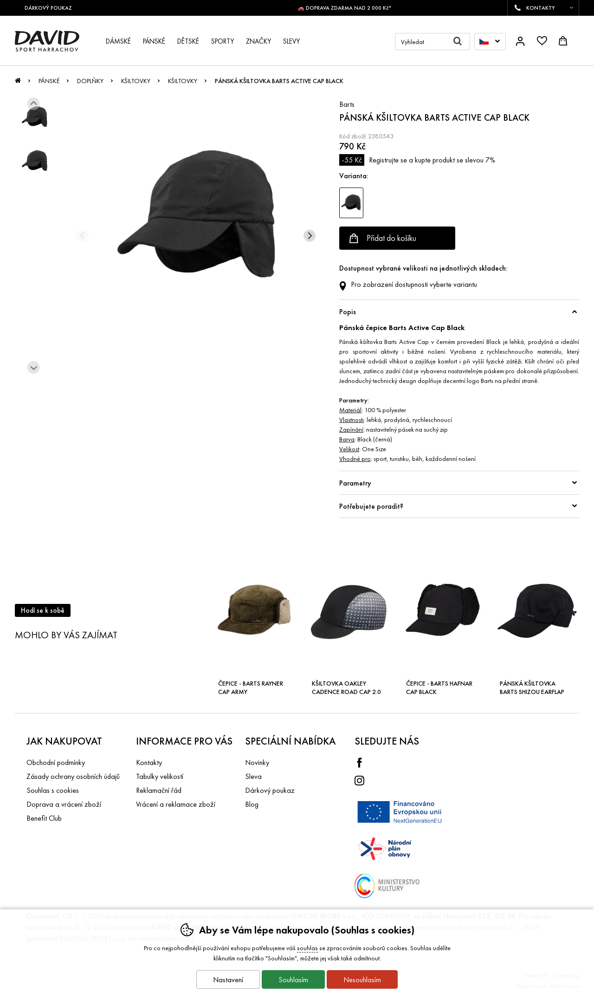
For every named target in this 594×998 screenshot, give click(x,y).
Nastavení (228, 980)
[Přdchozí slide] (82, 235)
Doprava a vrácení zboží (63, 804)
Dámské (118, 41)
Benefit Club (44, 818)
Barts (347, 104)
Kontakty (149, 762)
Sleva (253, 776)
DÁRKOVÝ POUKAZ (52, 8)
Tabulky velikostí (159, 776)
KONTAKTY (540, 8)
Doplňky (90, 81)
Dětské (188, 41)
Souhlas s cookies (52, 790)
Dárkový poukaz (270, 790)
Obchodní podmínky (55, 762)
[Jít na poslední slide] (33, 103)
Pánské (49, 81)
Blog (251, 804)
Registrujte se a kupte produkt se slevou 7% (417, 160)
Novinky (257, 762)
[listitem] (34, 117)
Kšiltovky (135, 81)
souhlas (307, 948)
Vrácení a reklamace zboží (175, 804)
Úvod (18, 83)
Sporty (222, 41)
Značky (258, 41)
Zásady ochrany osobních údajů (73, 776)
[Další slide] (33, 367)
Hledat (461, 41)
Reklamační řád (158, 790)
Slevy (291, 41)
